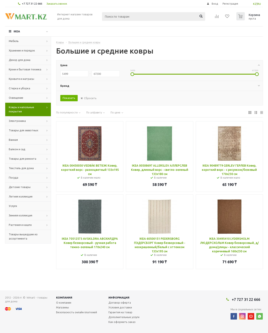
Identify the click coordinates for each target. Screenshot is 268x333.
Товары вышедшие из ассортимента (23, 236)
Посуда (13, 177)
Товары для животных (23, 130)
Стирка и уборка (19, 88)
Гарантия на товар (120, 312)
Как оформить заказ (121, 321)
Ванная (13, 139)
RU (259, 3)
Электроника (17, 120)
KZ (255, 3)
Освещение (16, 97)
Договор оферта (119, 302)
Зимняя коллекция (20, 215)
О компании (63, 302)
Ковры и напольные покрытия (21, 109)
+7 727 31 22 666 (32, 3)
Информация (118, 297)
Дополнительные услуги (123, 317)
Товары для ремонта (22, 158)
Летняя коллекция (20, 196)
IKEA (17, 31)
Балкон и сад (17, 149)
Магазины (62, 307)
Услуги (13, 205)
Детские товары (20, 187)
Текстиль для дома (21, 168)
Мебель (14, 40)
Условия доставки (120, 307)
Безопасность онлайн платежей (76, 312)
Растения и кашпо (20, 224)
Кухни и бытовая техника (25, 69)
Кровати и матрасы (21, 78)
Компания (64, 297)
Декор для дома (19, 59)
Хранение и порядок (22, 50)
